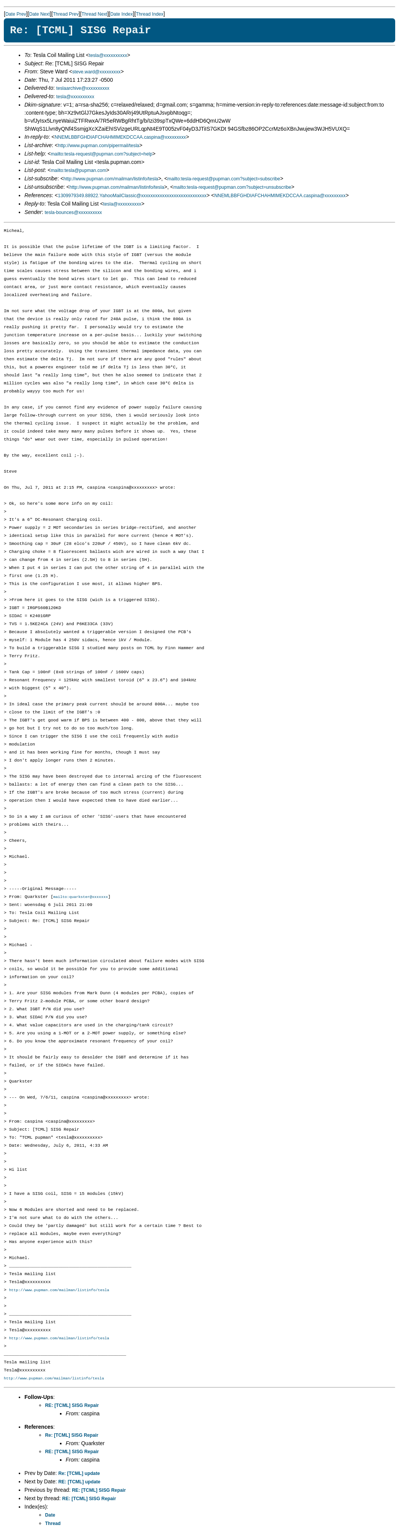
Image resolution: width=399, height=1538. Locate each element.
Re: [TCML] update (79, 1474)
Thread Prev (65, 14)
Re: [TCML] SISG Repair (72, 1436)
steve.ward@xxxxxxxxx (96, 72)
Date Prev (15, 14)
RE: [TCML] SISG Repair (72, 1406)
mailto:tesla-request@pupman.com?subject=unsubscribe (232, 187)
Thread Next (94, 14)
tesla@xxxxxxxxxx (108, 55)
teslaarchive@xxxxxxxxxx (82, 88)
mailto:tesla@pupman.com (78, 170)
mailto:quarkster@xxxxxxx (80, 897)
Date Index (121, 14)
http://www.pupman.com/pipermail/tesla (98, 145)
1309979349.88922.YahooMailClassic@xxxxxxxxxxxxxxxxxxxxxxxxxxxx (132, 195)
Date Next (39, 14)
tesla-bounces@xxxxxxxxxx (73, 212)
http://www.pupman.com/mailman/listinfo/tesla (110, 179)
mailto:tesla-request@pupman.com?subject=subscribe (223, 179)
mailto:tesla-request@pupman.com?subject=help (101, 154)
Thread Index (149, 14)
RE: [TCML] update (79, 1483)
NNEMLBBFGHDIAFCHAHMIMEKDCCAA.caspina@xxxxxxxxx (120, 137)
